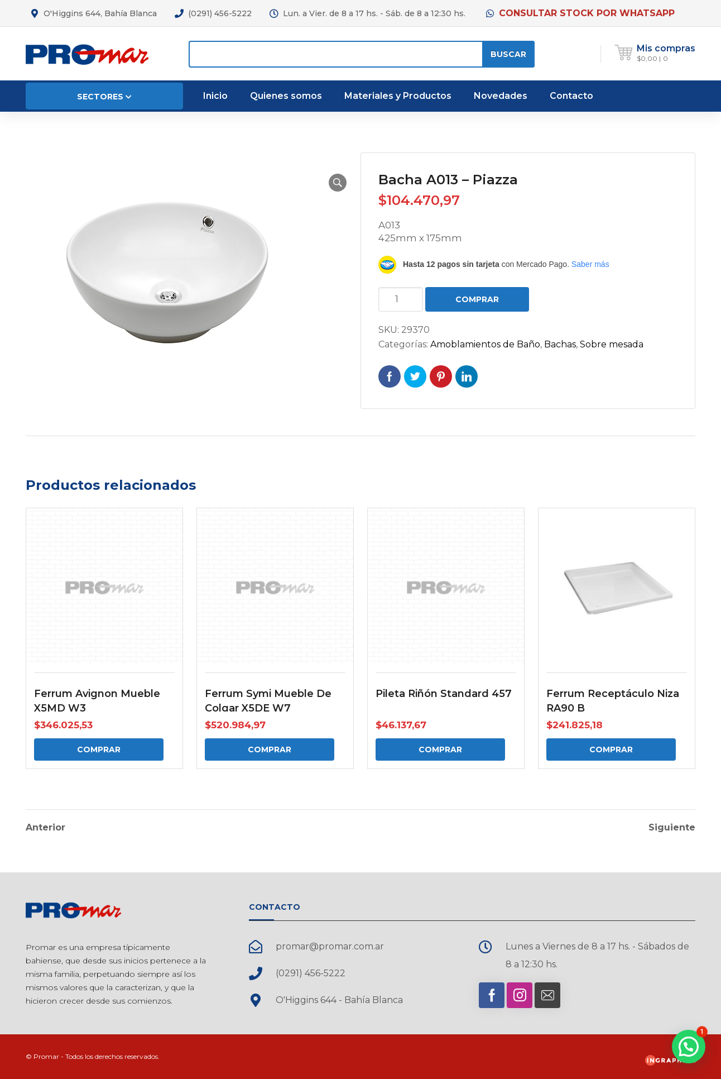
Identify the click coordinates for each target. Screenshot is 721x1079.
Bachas (560, 344)
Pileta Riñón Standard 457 (444, 693)
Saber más (590, 264)
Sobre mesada (611, 344)
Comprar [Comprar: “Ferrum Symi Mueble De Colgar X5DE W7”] (269, 749)
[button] (338, 183)
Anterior (45, 827)
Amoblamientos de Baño (485, 344)
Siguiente (671, 827)
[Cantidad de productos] (400, 299)
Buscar (508, 54)
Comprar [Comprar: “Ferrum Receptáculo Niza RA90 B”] (611, 749)
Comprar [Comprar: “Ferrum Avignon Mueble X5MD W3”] (99, 749)
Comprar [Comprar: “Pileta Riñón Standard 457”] (440, 749)
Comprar (477, 299)
